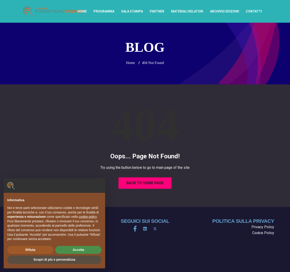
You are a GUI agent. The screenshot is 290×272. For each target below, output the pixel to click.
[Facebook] (135, 228)
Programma (104, 11)
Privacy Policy (262, 227)
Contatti (254, 11)
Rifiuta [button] (30, 250)
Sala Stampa (132, 11)
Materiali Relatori (187, 11)
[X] (155, 228)
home (82, 11)
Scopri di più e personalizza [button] (54, 259)
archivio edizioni (224, 11)
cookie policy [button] (88, 216)
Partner (157, 11)
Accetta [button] (78, 250)
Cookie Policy (263, 233)
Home (130, 63)
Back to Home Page (145, 183)
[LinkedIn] (145, 228)
